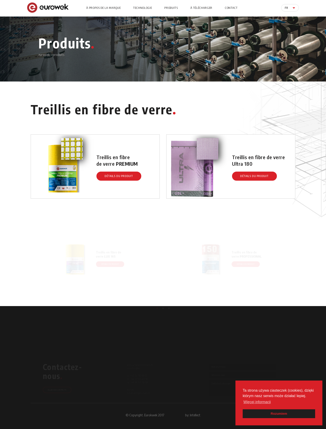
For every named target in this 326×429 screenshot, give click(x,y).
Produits (171, 8)
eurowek (44, 55)
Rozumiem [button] (279, 413)
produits (58, 55)
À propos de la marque (103, 8)
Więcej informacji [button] (257, 402)
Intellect (195, 415)
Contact (231, 8)
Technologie (142, 8)
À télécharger (201, 8)
